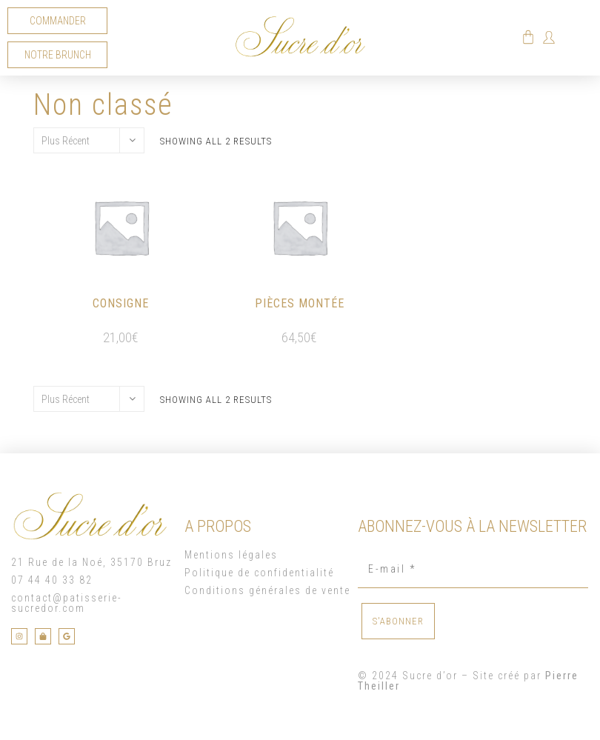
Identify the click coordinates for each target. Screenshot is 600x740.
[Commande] (88, 140)
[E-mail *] (473, 569)
